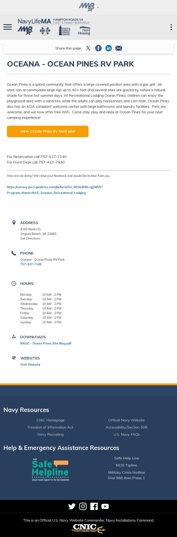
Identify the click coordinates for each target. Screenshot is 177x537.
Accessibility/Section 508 (127, 427)
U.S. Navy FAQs (126, 434)
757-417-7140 (30, 264)
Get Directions (30, 238)
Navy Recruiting (50, 434)
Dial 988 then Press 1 (126, 478)
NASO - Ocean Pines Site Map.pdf (45, 343)
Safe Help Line (126, 458)
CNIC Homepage (51, 420)
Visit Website (30, 364)
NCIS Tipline (126, 465)
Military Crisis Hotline (126, 472)
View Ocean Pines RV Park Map (47, 131)
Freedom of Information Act (50, 427)
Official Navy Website (126, 420)
